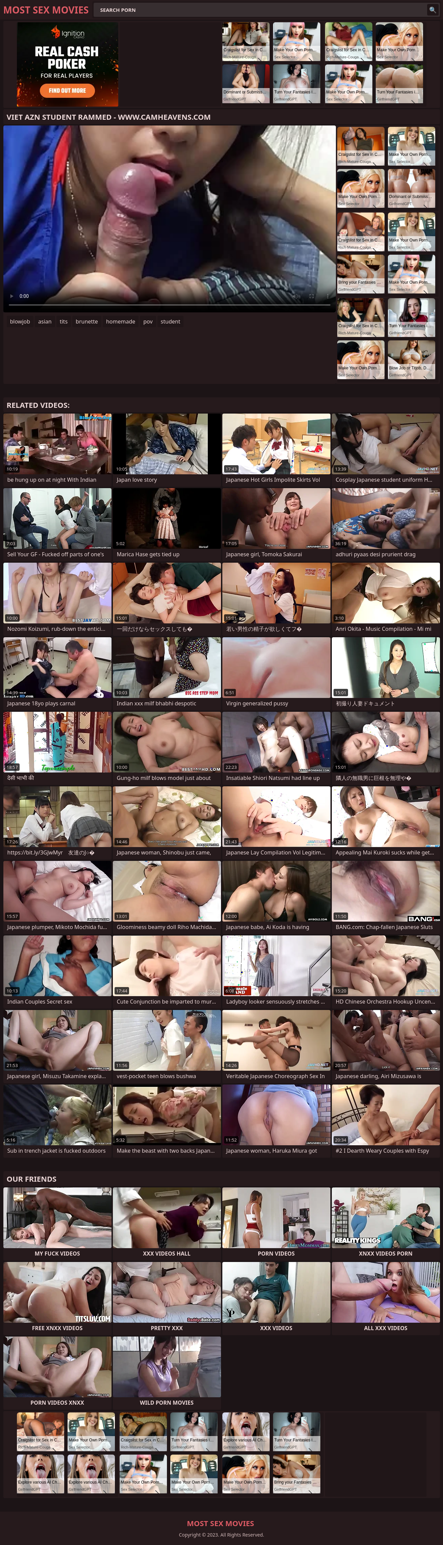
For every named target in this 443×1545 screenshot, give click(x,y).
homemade (120, 321)
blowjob (20, 321)
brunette (87, 321)
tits (64, 321)
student (170, 321)
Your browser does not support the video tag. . (169, 218)
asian (45, 321)
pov (147, 321)
